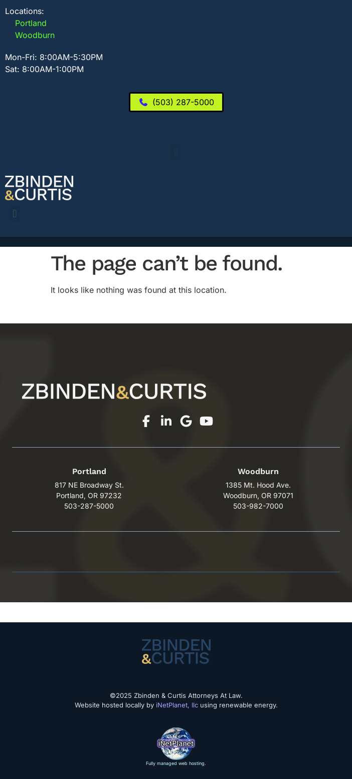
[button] (176, 152)
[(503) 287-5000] (176, 102)
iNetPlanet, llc (177, 705)
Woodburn (30, 35)
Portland (26, 23)
